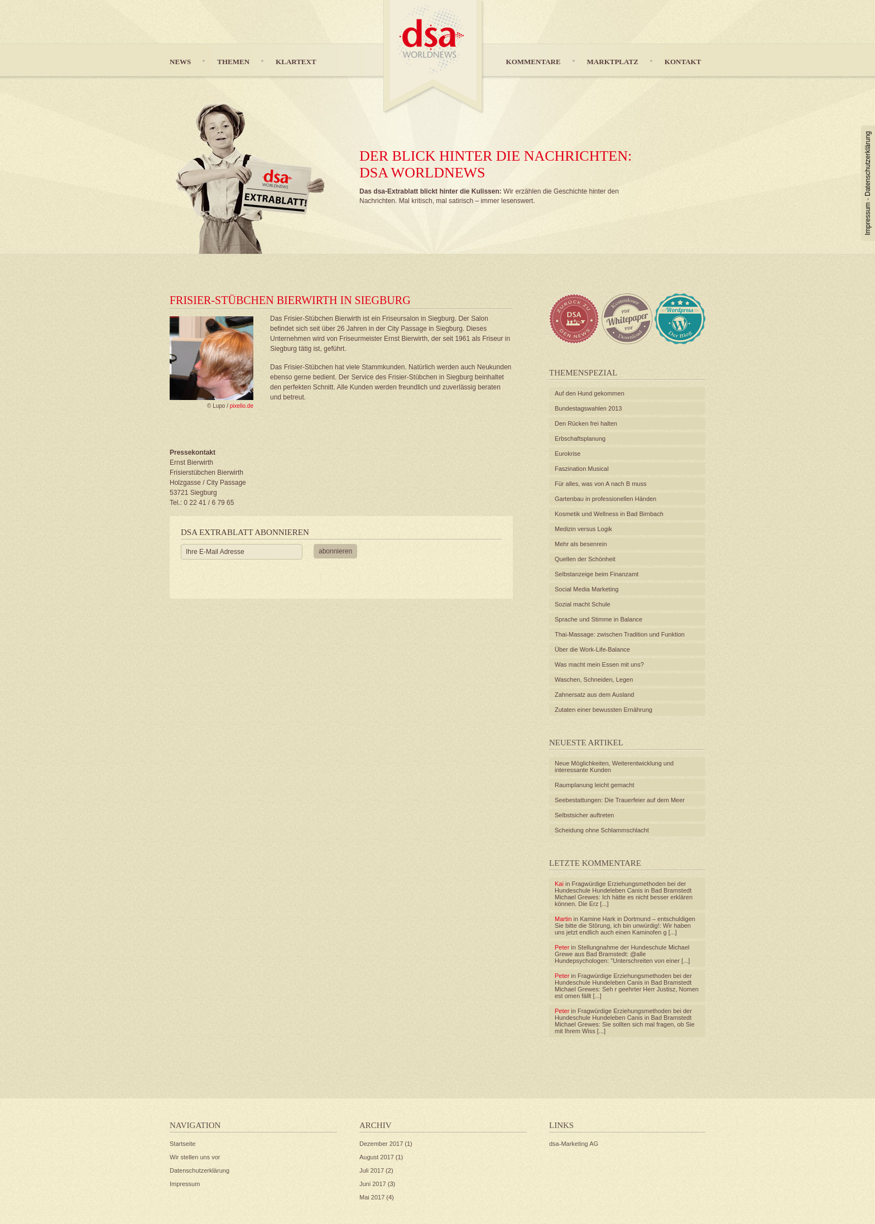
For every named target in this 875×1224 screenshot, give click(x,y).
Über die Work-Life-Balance (592, 649)
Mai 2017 (371, 1197)
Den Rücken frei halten (586, 423)
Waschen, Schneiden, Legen (594, 679)
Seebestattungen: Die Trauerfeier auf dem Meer (620, 800)
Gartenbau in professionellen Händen (605, 498)
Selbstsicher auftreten (584, 815)
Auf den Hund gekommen (589, 393)
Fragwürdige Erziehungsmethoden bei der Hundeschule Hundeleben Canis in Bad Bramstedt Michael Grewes (623, 890)
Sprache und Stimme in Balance (598, 619)
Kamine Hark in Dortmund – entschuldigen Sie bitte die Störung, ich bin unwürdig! (625, 922)
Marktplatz (612, 61)
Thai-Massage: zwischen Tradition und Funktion (620, 634)
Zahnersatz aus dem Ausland (594, 694)
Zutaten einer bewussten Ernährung (603, 709)
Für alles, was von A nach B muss (600, 483)
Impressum (868, 218)
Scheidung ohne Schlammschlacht (602, 830)
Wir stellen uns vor (195, 1157)
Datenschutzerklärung (868, 163)
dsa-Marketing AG (573, 1143)
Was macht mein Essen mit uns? (599, 664)
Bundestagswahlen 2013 (588, 408)
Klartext (296, 61)
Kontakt (683, 61)
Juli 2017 (371, 1170)
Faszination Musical (582, 468)
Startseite (182, 1143)
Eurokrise (567, 453)
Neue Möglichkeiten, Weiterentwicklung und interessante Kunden (614, 766)
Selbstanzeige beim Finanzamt (596, 574)
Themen (233, 61)
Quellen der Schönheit (585, 559)
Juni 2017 (372, 1183)
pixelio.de (241, 406)
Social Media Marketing (586, 589)
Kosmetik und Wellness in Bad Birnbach (609, 513)
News (180, 61)
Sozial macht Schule (582, 604)
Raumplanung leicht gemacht (594, 785)
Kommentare (533, 61)
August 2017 (376, 1157)
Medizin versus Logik (583, 529)
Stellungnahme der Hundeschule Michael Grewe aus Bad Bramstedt (622, 950)
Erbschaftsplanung (580, 438)
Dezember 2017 (381, 1143)
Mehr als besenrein (581, 544)
